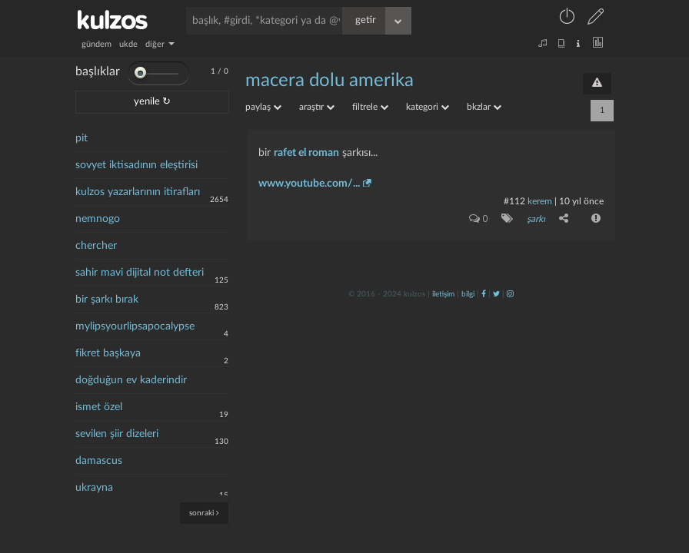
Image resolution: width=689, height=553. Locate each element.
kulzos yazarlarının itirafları (137, 192)
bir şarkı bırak (106, 299)
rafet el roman (306, 152)
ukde (128, 44)
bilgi (467, 294)
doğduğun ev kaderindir (131, 380)
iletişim (443, 294)
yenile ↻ (152, 102)
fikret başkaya (108, 353)
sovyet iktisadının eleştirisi (136, 165)
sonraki (204, 512)
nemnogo (97, 219)
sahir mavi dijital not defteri (139, 272)
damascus (98, 460)
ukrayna (94, 487)
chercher (96, 245)
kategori (427, 106)
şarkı (536, 219)
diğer (160, 44)
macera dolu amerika (329, 80)
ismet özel (98, 407)
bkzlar (484, 106)
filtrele (370, 106)
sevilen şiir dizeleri (116, 434)
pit (81, 138)
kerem (540, 201)
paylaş (263, 106)
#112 (514, 201)
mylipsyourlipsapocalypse (135, 326)
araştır (317, 106)
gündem (97, 44)
